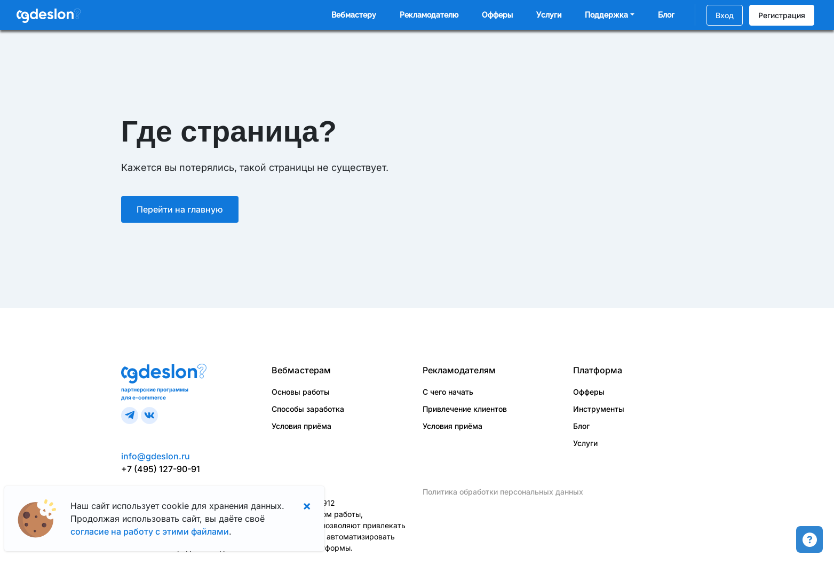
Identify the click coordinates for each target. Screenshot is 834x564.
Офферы (497, 15)
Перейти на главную (180, 209)
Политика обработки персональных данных (503, 491)
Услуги (548, 15)
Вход (725, 15)
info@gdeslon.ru (155, 456)
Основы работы (301, 391)
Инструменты (598, 408)
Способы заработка (308, 408)
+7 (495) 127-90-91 (160, 469)
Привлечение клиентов (465, 408)
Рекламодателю (429, 15)
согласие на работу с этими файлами (149, 531)
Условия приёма (301, 425)
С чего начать (448, 391)
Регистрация (781, 15)
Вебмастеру (353, 15)
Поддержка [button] (606, 15)
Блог (666, 15)
